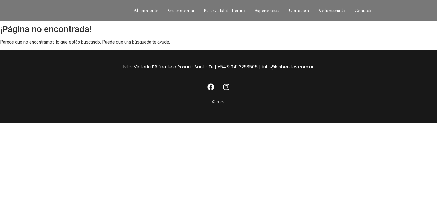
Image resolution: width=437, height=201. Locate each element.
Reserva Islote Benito (224, 11)
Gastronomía (181, 11)
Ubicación (299, 11)
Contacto (364, 11)
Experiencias (266, 11)
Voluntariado (332, 11)
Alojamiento (146, 11)
